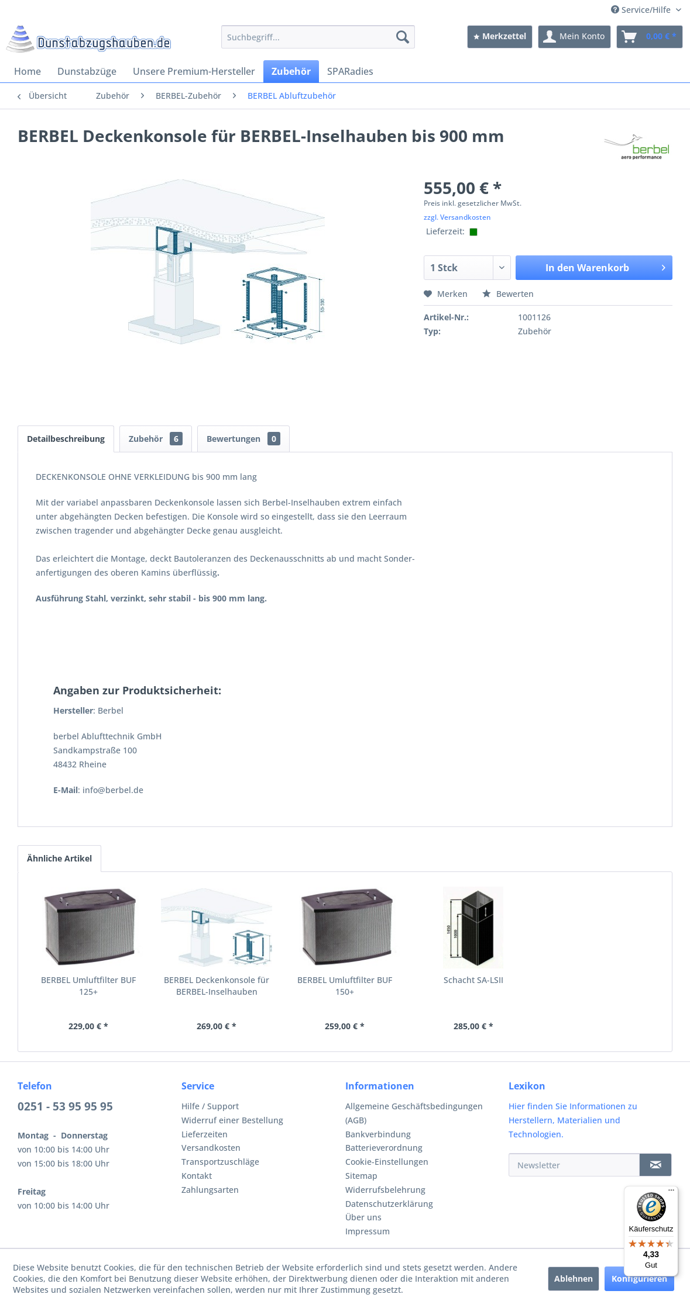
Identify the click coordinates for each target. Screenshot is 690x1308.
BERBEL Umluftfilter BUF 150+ (344, 985)
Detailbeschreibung (66, 438)
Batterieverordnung (384, 1147)
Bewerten (508, 293)
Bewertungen (243, 438)
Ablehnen (573, 1278)
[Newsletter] (574, 1164)
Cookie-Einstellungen (386, 1161)
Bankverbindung (378, 1134)
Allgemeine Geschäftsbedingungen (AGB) (414, 1113)
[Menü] (671, 1193)
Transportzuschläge (220, 1161)
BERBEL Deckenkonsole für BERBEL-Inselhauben (216, 985)
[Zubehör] (291, 71)
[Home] (27, 71)
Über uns (363, 1217)
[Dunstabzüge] (87, 71)
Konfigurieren (639, 1278)
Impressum (367, 1231)
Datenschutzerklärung (389, 1203)
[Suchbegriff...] (317, 37)
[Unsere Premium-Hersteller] (194, 71)
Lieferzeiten (204, 1134)
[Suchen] (402, 37)
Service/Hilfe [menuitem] (642, 9)
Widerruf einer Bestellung (232, 1120)
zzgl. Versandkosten (457, 217)
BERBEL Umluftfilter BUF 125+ (88, 985)
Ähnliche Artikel (59, 858)
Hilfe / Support (210, 1106)
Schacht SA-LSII (473, 979)
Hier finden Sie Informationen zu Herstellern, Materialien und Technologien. (573, 1120)
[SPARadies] (350, 71)
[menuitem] (317, 37)
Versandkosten (211, 1147)
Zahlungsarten (210, 1189)
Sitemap (361, 1175)
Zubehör (156, 438)
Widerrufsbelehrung (385, 1189)
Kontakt (196, 1175)
